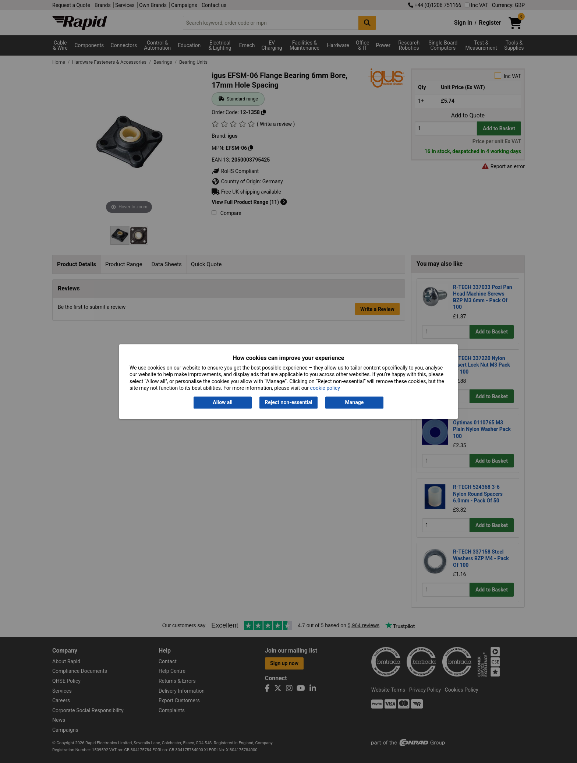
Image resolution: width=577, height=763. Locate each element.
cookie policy (325, 388)
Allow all (222, 403)
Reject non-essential (288, 403)
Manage (354, 403)
